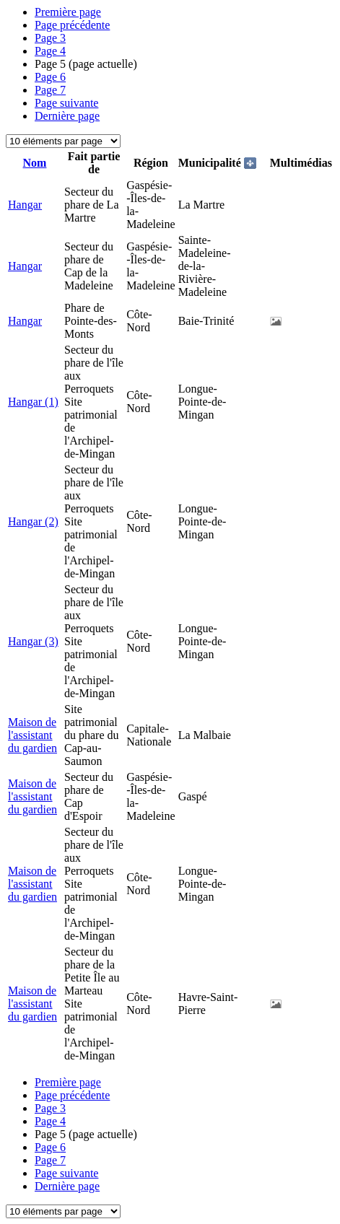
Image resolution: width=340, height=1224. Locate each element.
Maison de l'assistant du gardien (32, 735)
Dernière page (67, 116)
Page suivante (66, 103)
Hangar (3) (33, 641)
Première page (68, 12)
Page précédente (72, 25)
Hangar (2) (33, 521)
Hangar (25, 204)
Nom (35, 163)
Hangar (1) (33, 401)
